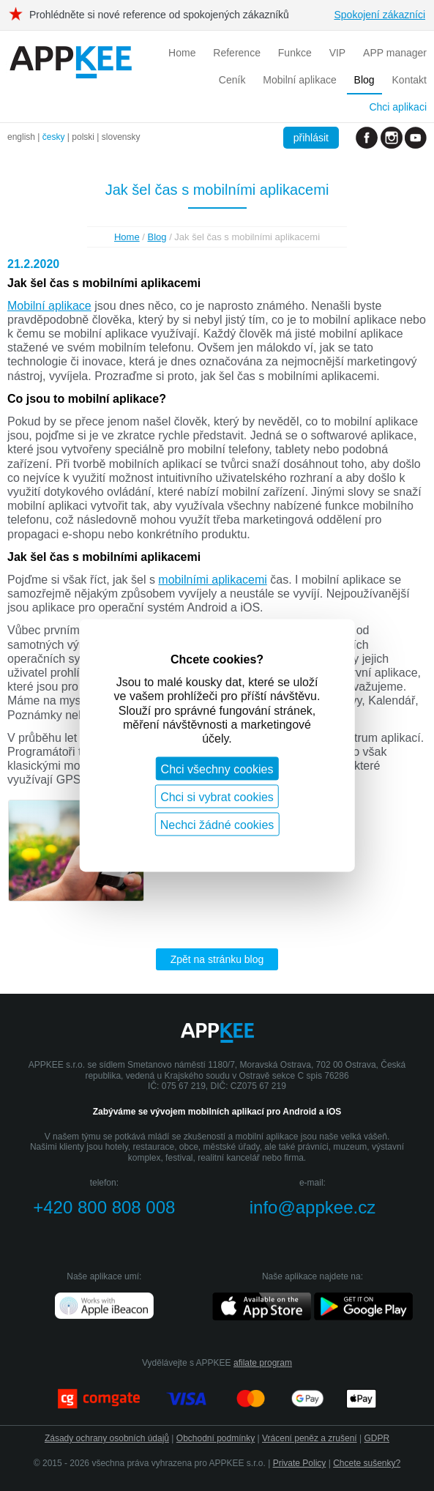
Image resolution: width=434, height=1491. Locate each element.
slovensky (121, 137)
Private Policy (299, 1463)
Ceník (232, 80)
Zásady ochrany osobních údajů (107, 1438)
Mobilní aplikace (299, 80)
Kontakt (409, 80)
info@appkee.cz (312, 1207)
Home (181, 53)
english (21, 137)
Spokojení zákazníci (379, 15)
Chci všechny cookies (217, 770)
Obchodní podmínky (215, 1438)
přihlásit (311, 138)
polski (83, 137)
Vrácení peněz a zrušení (309, 1438)
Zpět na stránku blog (217, 959)
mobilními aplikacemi (212, 579)
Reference (237, 53)
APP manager (395, 53)
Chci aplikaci (398, 107)
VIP (337, 53)
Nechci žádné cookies (217, 825)
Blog (364, 80)
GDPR (376, 1438)
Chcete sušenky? (366, 1463)
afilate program (262, 1363)
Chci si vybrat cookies (217, 798)
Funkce (295, 53)
